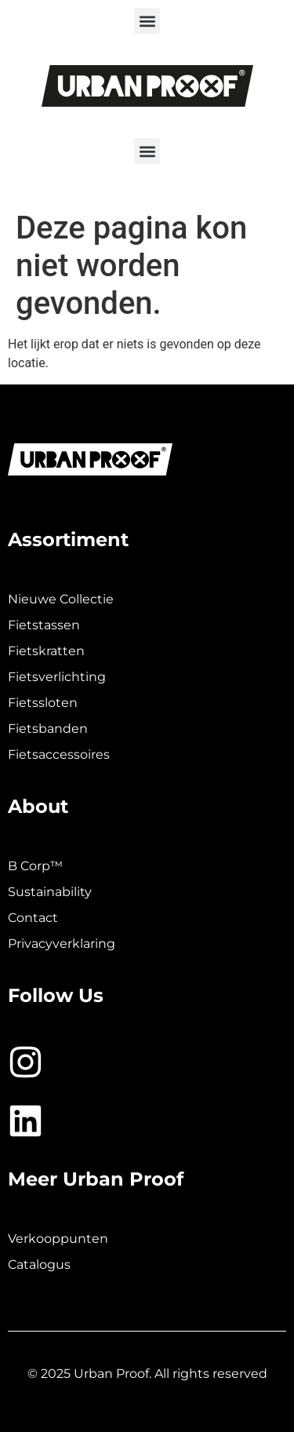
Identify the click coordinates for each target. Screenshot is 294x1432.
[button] (147, 21)
